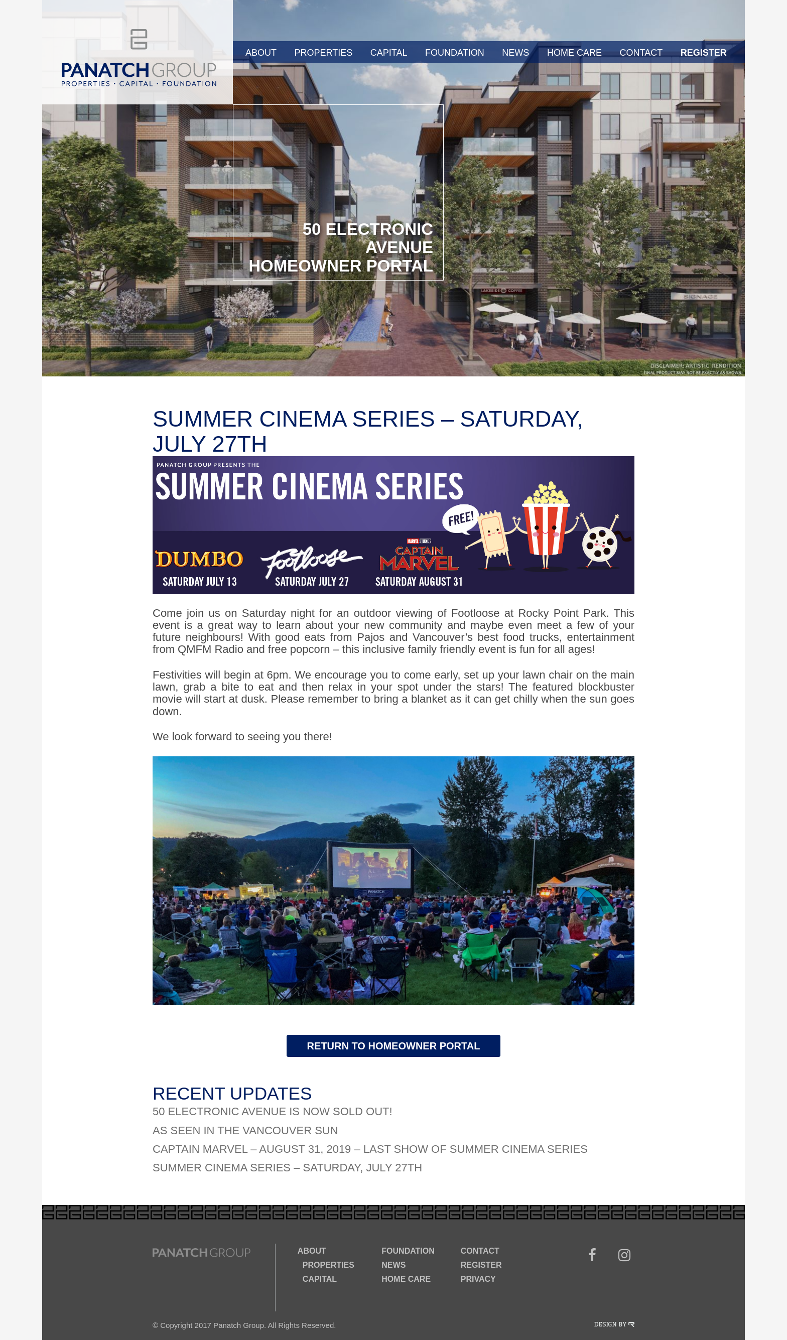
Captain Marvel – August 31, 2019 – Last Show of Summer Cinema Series (370, 1149)
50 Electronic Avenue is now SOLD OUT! (272, 1111)
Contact (641, 53)
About (261, 53)
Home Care (574, 53)
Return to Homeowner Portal (393, 1045)
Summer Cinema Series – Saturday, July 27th (287, 1167)
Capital (389, 53)
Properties (324, 53)
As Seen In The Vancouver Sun (245, 1130)
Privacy (478, 1279)
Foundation (454, 53)
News (515, 53)
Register (704, 53)
